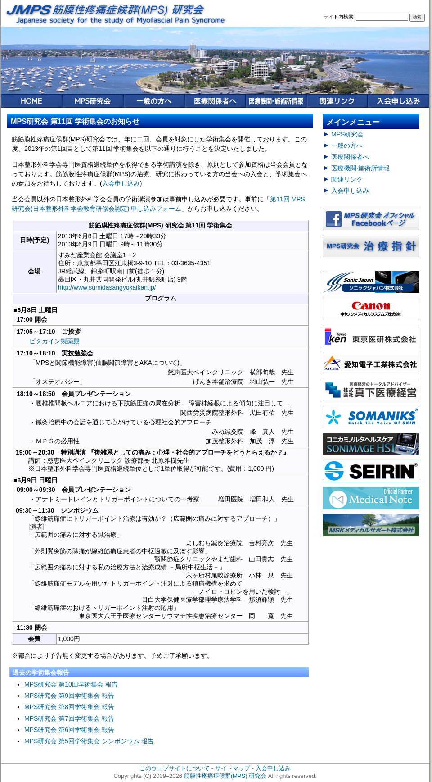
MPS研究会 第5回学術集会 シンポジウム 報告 (89, 741)
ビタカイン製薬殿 (54, 341)
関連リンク (347, 179)
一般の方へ (347, 145)
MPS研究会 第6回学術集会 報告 (69, 729)
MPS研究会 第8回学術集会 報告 (69, 706)
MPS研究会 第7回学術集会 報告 (69, 718)
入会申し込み (121, 183)
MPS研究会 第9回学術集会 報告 (69, 695)
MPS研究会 (347, 134)
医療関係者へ (350, 156)
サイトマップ (232, 768)
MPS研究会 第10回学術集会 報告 (71, 684)
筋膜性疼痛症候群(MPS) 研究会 (225, 776)
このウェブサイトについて (175, 768)
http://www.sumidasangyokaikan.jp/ (107, 287)
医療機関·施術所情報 (360, 168)
